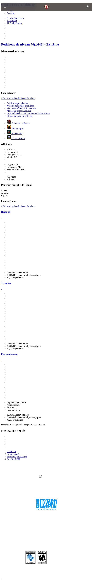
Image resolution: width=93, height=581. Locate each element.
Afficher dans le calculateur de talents (18, 98)
